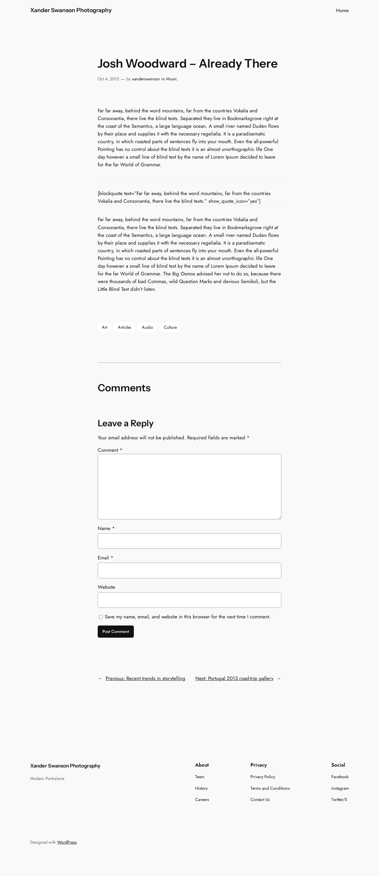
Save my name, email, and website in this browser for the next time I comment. (188, 616)
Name (106, 528)
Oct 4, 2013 (108, 79)
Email (105, 557)
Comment (110, 450)
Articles (124, 327)
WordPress (67, 842)
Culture (170, 327)
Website (106, 587)
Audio (147, 327)
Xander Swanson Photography (71, 10)
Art (104, 327)
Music (171, 79)
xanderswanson (146, 79)
